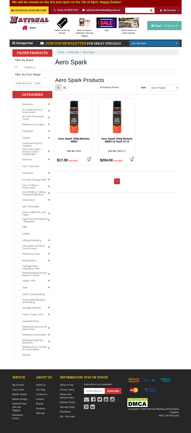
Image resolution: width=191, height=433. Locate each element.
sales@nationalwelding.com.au (101, 10)
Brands (39, 403)
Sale (107, 30)
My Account (169, 10)
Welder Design (19, 399)
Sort (143, 87)
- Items (164, 26)
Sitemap (40, 413)
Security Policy (67, 407)
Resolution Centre (17, 417)
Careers (40, 399)
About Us (40, 385)
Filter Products (32, 53)
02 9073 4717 (66, 10)
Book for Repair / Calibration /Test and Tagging (84, 33)
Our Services (139, 43)
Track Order (18, 389)
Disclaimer (65, 411)
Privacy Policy (67, 389)
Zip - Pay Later (67, 416)
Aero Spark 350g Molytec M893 (74, 140)
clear (37, 83)
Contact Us (41, 394)
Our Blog (40, 389)
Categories (22, 43)
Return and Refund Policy (67, 396)
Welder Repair (19, 394)
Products (40, 408)
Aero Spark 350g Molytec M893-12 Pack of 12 (117, 140)
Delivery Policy (67, 402)
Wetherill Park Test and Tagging (19, 407)
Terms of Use (67, 385)
